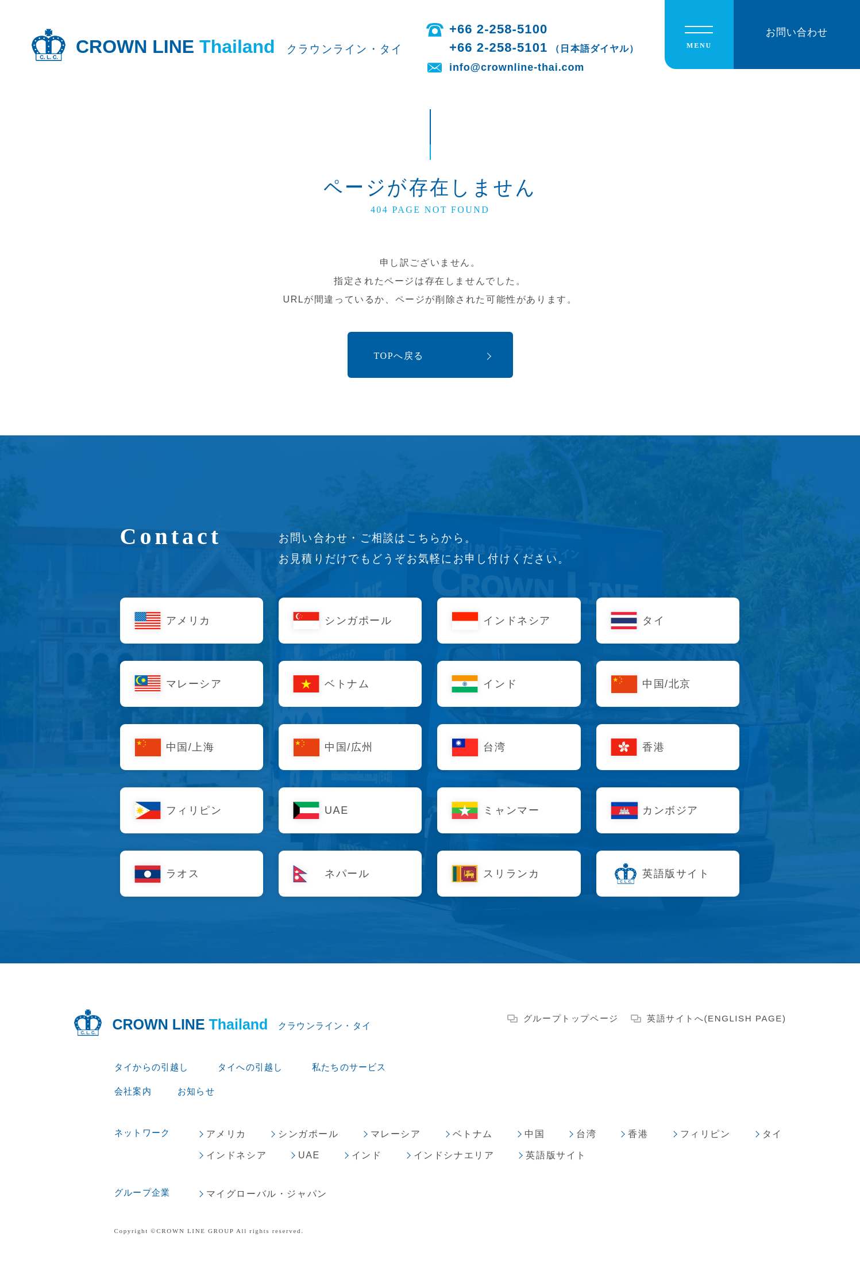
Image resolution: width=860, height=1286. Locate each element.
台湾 (494, 747)
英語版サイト (676, 873)
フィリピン (194, 810)
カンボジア (670, 810)
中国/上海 (190, 747)
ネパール (347, 873)
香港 (653, 747)
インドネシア (517, 620)
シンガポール (358, 620)
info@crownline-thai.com (516, 67)
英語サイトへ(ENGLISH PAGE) (716, 1018)
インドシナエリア (454, 1155)
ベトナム (347, 684)
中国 (535, 1134)
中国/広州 (349, 747)
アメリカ (188, 620)
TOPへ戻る (399, 356)
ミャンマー (511, 810)
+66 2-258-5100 (498, 29)
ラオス (183, 873)
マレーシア (194, 684)
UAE (337, 810)
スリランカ (511, 873)
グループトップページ (571, 1018)
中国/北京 (666, 684)
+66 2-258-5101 (544, 47)
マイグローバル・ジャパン (266, 1194)
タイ (653, 620)
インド (500, 684)
